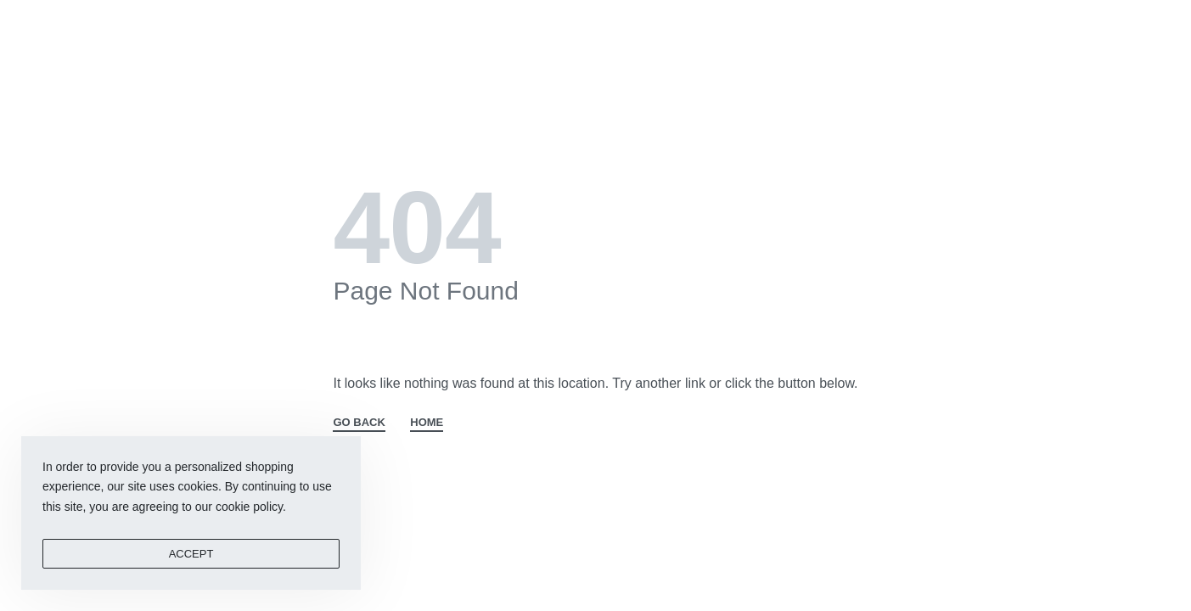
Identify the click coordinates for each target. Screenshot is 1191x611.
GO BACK (359, 423)
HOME (426, 423)
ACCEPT (191, 553)
